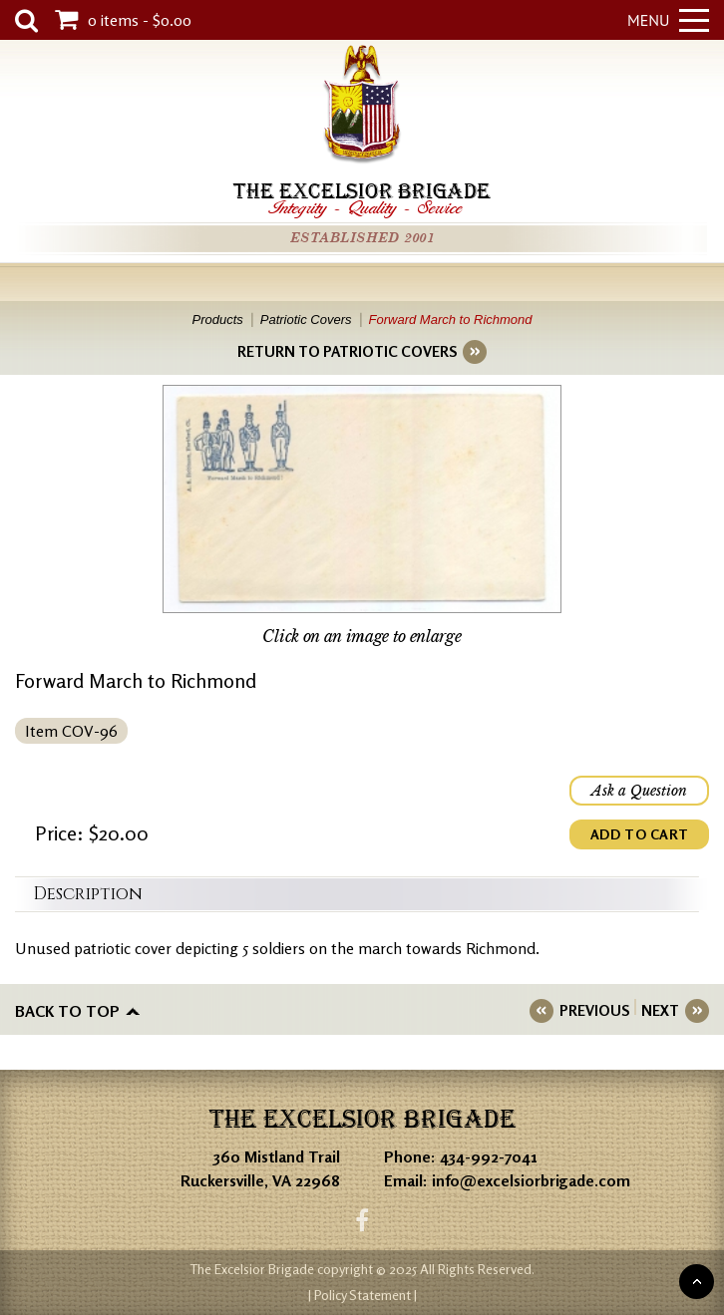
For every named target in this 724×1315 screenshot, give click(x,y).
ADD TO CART (639, 833)
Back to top (67, 1011)
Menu (668, 20)
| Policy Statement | (362, 1294)
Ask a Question (639, 791)
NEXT (660, 1010)
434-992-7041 (489, 1156)
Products (216, 319)
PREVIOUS (594, 1010)
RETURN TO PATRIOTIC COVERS (347, 351)
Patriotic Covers (306, 319)
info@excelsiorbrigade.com (531, 1180)
